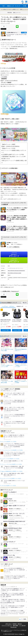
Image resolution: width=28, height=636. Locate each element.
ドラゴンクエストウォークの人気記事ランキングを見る (12, 450)
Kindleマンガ (20, 306)
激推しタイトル (16, 12)
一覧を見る (24, 302)
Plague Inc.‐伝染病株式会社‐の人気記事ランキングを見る (11, 471)
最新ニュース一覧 (24, 9)
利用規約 (15, 623)
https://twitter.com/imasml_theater (14, 273)
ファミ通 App (6, 2)
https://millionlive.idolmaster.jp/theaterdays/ (16, 270)
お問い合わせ (8, 623)
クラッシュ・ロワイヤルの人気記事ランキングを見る (11, 464)
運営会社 (20, 623)
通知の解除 (15, 625)
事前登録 (10, 12)
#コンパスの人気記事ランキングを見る (8, 441)
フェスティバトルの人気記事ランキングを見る (10, 458)
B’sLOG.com (14, 627)
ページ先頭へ (24, 619)
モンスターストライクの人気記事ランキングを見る (11, 478)
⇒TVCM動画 (4, 76)
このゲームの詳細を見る (14, 246)
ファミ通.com (22, 625)
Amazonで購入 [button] (5, 330)
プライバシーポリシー (7, 625)
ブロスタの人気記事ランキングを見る (8, 485)
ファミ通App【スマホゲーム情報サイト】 (10, 9)
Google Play (14, 260)
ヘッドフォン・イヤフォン (8, 306)
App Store (14, 254)
